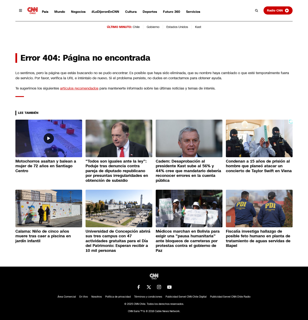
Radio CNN (278, 10)
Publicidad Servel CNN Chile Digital (186, 296)
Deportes (150, 11)
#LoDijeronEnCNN (105, 11)
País (45, 11)
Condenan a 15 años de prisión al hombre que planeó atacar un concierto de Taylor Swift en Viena (259, 166)
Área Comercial (67, 296)
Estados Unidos (177, 27)
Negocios (78, 11)
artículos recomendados (79, 88)
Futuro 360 (171, 11)
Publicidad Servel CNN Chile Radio (230, 296)
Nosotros (96, 296)
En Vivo (83, 296)
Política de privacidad (118, 296)
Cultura (131, 11)
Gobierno (153, 27)
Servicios (193, 11)
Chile (136, 27)
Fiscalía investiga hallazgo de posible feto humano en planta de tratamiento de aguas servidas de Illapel (258, 239)
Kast (198, 27)
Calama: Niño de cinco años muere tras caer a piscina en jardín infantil (43, 236)
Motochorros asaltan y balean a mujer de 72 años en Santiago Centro (45, 166)
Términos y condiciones (148, 296)
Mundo (59, 11)
